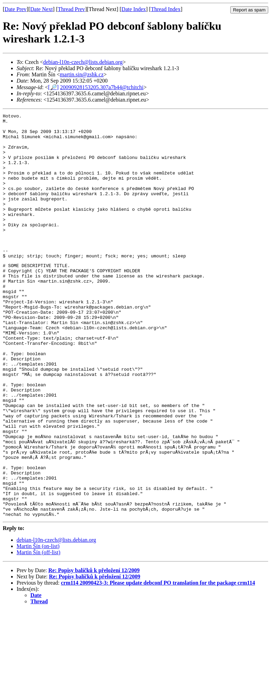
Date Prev (15, 9)
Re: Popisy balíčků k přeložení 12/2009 (93, 650)
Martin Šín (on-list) (38, 626)
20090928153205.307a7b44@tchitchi (102, 87)
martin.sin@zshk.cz (82, 74)
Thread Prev (71, 9)
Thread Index (166, 9)
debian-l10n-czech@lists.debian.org (83, 62)
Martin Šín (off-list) (38, 632)
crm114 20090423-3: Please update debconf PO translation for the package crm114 (158, 662)
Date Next (41, 9)
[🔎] (53, 87)
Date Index (134, 9)
